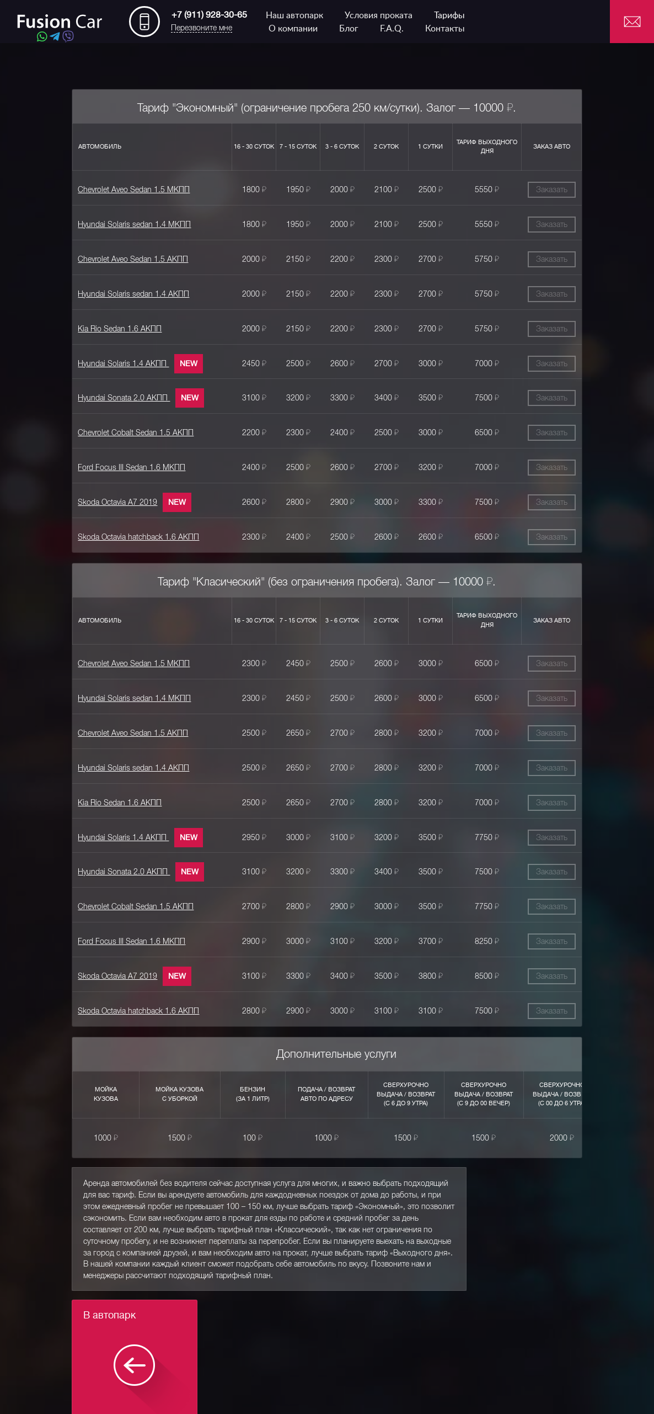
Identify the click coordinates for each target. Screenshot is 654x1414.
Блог (348, 28)
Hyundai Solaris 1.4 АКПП (114, 360)
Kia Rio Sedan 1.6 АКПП (111, 326)
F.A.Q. (392, 28)
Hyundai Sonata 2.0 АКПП (115, 395)
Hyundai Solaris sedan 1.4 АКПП (124, 292)
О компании (293, 28)
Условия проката (378, 15)
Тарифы (449, 15)
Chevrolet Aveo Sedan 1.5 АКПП (124, 258)
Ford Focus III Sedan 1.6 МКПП (122, 463)
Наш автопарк (294, 15)
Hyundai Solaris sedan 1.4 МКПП (125, 223)
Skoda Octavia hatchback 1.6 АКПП (129, 531)
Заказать (561, 189)
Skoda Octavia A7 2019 (108, 497)
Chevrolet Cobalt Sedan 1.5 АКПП (127, 429)
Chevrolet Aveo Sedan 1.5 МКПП (125, 189)
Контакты (445, 28)
